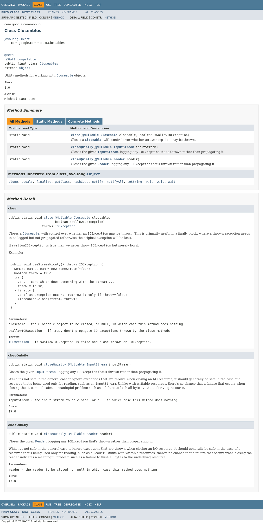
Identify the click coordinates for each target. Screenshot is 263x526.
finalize (43, 181)
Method (58, 17)
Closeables (49, 63)
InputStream (123, 147)
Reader (119, 159)
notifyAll (115, 181)
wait (149, 181)
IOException (65, 226)
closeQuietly (82, 147)
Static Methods (49, 121)
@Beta (9, 55)
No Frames (69, 12)
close (75, 135)
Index (88, 4)
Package (24, 4)
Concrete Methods (84, 121)
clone (13, 181)
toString (134, 181)
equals (27, 181)
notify (97, 181)
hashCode (80, 181)
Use (48, 4)
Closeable (108, 135)
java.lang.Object (16, 39)
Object (24, 68)
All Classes (94, 12)
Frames (53, 12)
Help (98, 4)
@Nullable (90, 135)
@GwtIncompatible (21, 59)
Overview (8, 4)
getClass (62, 181)
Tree (57, 4)
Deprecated (72, 4)
